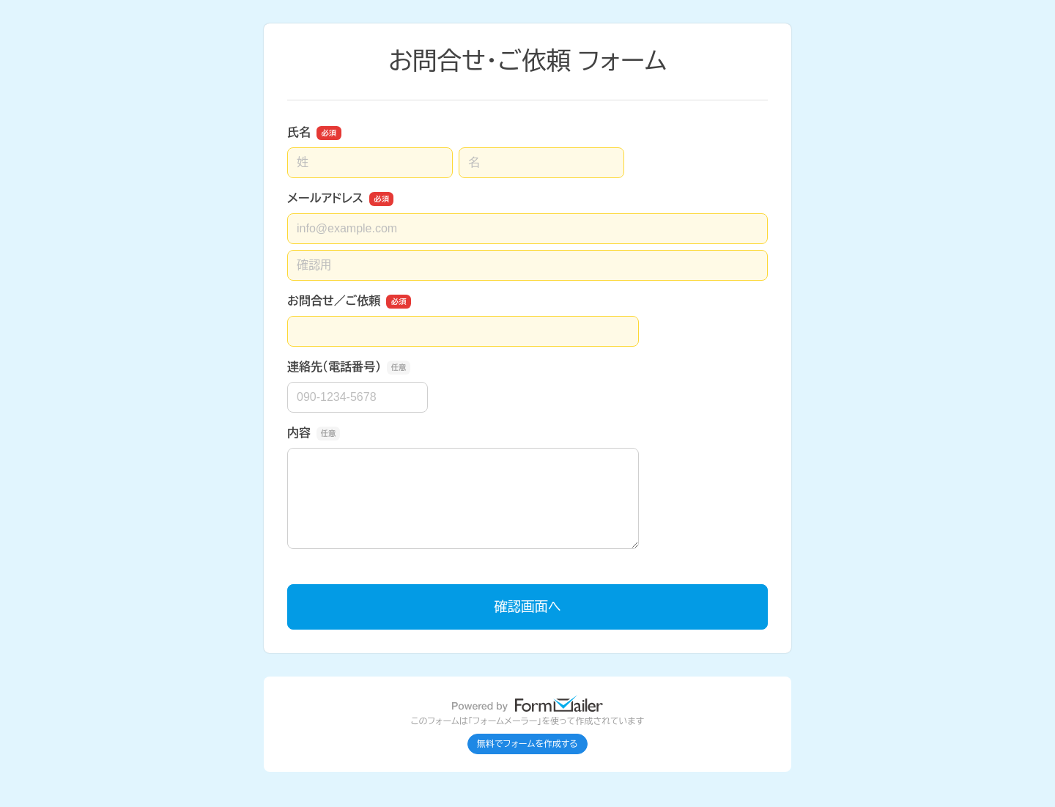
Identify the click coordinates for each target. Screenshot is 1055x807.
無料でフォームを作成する (527, 744)
